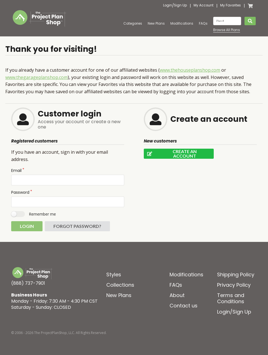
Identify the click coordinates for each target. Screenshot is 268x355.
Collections (120, 284)
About (177, 295)
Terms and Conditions (230, 298)
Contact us (184, 305)
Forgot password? (77, 226)
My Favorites (230, 5)
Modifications (181, 23)
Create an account (170, 154)
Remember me (42, 214)
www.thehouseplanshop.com (190, 70)
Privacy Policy (234, 284)
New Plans (156, 23)
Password (20, 192)
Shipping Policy (235, 274)
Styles (113, 274)
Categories (132, 23)
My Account (203, 5)
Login (167, 5)
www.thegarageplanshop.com (36, 77)
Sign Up (180, 5)
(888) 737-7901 (28, 283)
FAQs (203, 23)
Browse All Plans (226, 30)
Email (16, 170)
